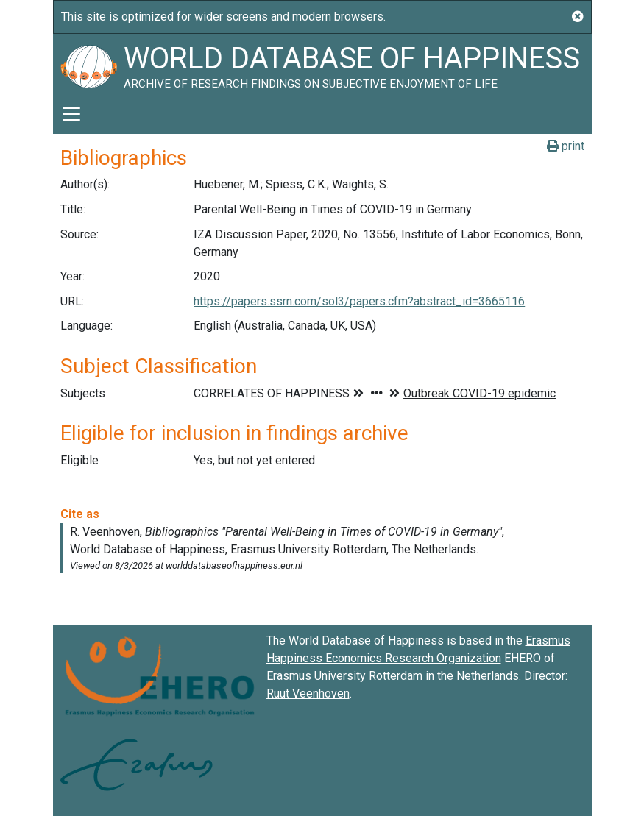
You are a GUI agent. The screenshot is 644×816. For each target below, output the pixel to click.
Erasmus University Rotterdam (344, 676)
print (565, 146)
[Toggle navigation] (71, 114)
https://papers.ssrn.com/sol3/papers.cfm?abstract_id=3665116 (359, 301)
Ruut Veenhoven (308, 693)
